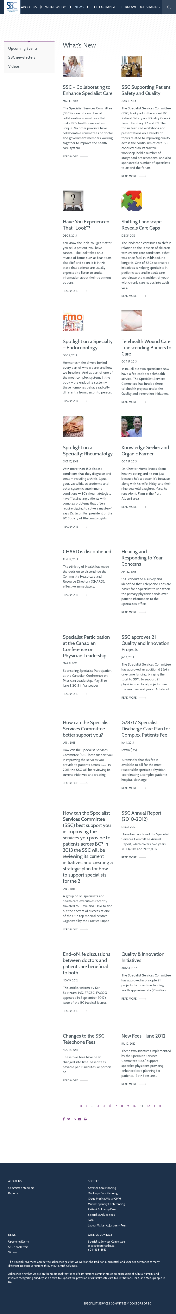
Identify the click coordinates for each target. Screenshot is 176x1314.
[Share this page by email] (80, 1119)
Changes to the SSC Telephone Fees (83, 1039)
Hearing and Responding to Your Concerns (142, 558)
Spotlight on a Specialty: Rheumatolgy (88, 450)
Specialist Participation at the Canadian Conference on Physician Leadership (86, 646)
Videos (14, 66)
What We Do (55, 7)
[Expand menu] (41, 7)
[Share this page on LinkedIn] (75, 1119)
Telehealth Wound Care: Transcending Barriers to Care (146, 347)
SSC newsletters (21, 57)
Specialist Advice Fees (101, 1214)
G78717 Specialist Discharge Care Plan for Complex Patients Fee (145, 728)
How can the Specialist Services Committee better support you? (86, 728)
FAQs (91, 1220)
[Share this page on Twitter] (69, 1119)
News (79, 7)
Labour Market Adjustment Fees (107, 1225)
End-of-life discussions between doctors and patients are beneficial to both (86, 963)
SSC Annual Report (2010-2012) (141, 816)
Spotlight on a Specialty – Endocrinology (88, 344)
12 (148, 1106)
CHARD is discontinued (87, 552)
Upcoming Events (23, 48)
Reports (13, 1193)
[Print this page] (86, 1119)
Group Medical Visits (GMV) (104, 1198)
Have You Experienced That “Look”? (86, 225)
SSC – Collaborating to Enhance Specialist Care (87, 90)
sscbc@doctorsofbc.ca (101, 1245)
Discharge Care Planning (103, 1193)
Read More (70, 156)
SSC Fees (93, 1181)
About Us (29, 7)
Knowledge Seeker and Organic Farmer (145, 450)
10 (134, 1106)
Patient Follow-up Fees (102, 1209)
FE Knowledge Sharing (140, 7)
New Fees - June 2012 (143, 1036)
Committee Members (21, 1188)
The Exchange (104, 7)
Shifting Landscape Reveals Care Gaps (141, 225)
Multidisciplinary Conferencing (106, 1204)
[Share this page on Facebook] (64, 1119)
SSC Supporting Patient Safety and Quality (145, 90)
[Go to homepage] (12, 7)
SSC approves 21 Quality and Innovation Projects (145, 643)
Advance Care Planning (102, 1188)
